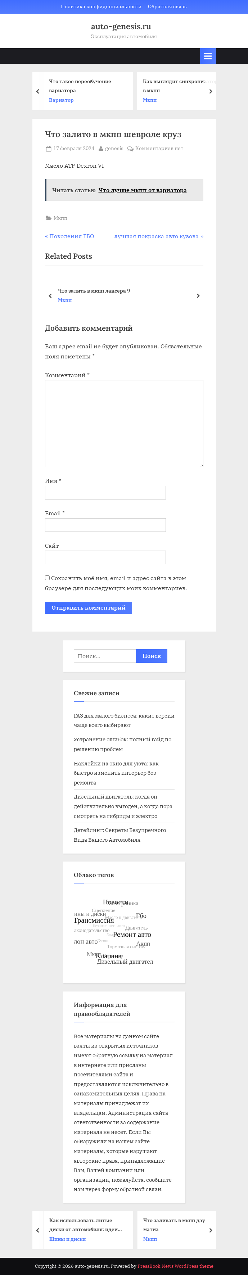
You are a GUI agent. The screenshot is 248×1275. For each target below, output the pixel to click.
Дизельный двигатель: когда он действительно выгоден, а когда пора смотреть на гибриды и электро (123, 806)
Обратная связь (167, 6)
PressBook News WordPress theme (175, 1266)
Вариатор (66, 100)
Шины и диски (72, 1239)
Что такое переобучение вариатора (85, 86)
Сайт (52, 545)
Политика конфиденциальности (101, 6)
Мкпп (154, 100)
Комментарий (67, 375)
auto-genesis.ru (121, 26)
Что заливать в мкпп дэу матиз (179, 1225)
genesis (114, 148)
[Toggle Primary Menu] (208, 56)
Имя (53, 480)
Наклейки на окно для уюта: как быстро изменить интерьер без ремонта (116, 773)
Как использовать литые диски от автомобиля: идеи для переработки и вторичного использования (88, 1225)
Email (55, 513)
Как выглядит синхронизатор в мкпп (185, 86)
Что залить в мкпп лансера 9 (94, 290)
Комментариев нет (159, 148)
